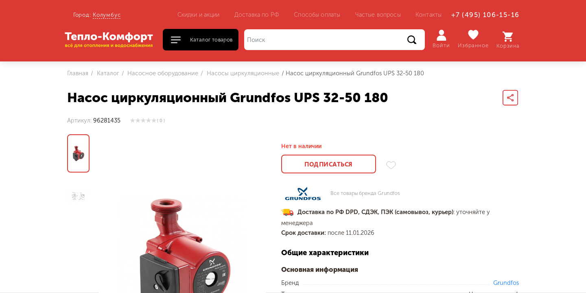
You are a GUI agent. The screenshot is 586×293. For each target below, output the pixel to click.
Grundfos (506, 282)
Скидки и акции (198, 14)
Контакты (428, 14)
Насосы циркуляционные (242, 73)
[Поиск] (334, 39)
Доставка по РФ (256, 14)
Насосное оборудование (162, 73)
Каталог (107, 73)
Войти (441, 39)
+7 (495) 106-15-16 (485, 15)
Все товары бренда (365, 193)
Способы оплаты (317, 14)
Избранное (473, 38)
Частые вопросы (378, 14)
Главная (77, 73)
